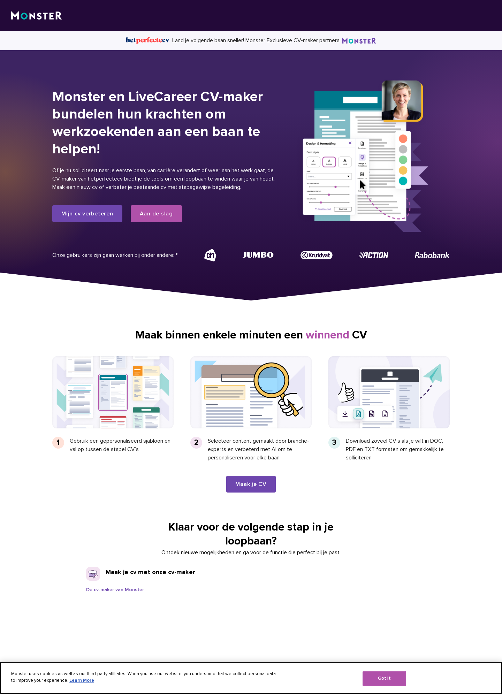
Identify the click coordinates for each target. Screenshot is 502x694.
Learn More (81, 680)
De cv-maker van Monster (115, 590)
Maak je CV (251, 484)
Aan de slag (156, 213)
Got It (384, 678)
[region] (251, 678)
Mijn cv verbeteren (87, 213)
